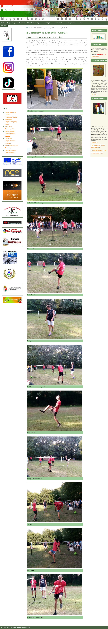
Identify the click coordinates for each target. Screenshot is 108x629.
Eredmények (58, 23)
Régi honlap (11, 23)
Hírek (80, 23)
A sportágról (46, 23)
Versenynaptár (70, 23)
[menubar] (44, 24)
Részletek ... (94, 94)
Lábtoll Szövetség (33, 23)
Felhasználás (95, 56)
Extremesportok (9, 129)
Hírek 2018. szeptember (42, 27)
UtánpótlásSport (9, 152)
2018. (35, 27)
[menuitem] (2, 23)
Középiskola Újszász (11, 117)
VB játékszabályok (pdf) (97, 153)
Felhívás (4, 25)
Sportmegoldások (10, 133)
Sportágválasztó (9, 131)
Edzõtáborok (8, 138)
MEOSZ (7, 136)
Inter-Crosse (8, 126)
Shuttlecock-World (10, 112)
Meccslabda (8, 119)
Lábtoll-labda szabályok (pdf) (98, 150)
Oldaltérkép (21, 23)
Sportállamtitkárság (10, 150)
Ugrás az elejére (16, 627)
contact (8, 627)
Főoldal (2, 23)
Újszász (7, 114)
